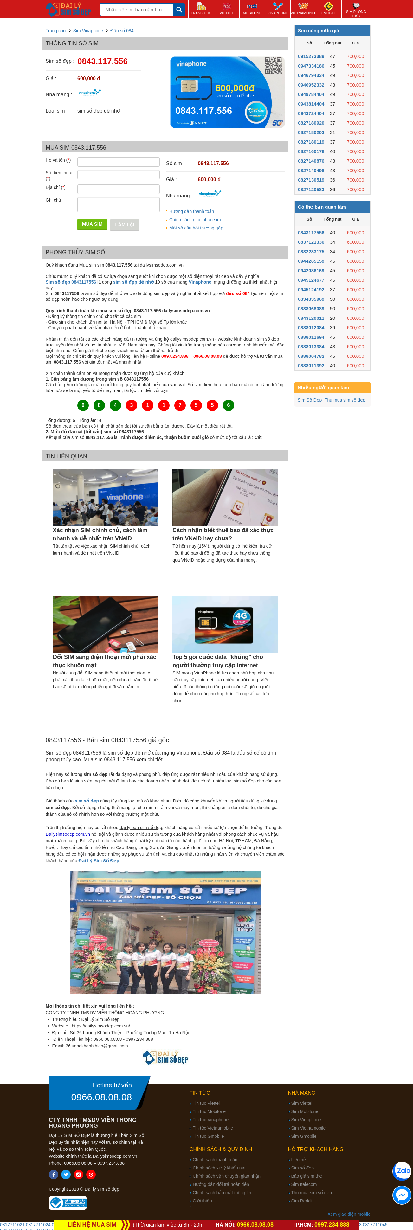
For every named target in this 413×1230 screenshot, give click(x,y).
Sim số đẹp (302, 1167)
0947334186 (311, 65)
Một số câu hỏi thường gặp (196, 227)
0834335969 (311, 299)
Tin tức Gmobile (208, 1136)
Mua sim (92, 224)
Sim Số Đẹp (310, 399)
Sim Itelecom (304, 1184)
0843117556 (311, 232)
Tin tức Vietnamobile (213, 1127)
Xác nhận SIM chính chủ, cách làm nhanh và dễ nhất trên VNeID (100, 534)
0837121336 (311, 242)
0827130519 (311, 180)
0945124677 (311, 280)
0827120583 (311, 189)
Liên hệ (298, 1159)
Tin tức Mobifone (209, 1111)
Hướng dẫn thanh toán (191, 211)
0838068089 (311, 308)
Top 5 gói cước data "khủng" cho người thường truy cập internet (217, 661)
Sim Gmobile (304, 1136)
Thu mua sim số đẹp (345, 399)
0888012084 (311, 327)
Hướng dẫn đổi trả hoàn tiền (221, 1184)
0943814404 (311, 103)
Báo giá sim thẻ (306, 1176)
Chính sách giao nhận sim (195, 219)
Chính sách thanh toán (215, 1159)
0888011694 (311, 337)
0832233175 (311, 251)
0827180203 (311, 132)
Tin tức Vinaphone (211, 1119)
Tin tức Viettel (206, 1103)
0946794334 (311, 75)
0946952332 (311, 84)
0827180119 (311, 142)
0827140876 (311, 161)
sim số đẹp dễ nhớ (133, 282)
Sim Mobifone (305, 1111)
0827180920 (311, 123)
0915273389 (311, 56)
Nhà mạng (302, 1093)
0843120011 (311, 318)
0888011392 (311, 365)
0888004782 (311, 356)
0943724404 (311, 113)
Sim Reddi (301, 1200)
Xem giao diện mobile (349, 1214)
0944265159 (311, 261)
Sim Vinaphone (306, 1119)
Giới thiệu (202, 1200)
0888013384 (311, 346)
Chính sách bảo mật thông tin (222, 1192)
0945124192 (311, 289)
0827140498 (311, 170)
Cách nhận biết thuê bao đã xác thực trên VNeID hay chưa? (223, 534)
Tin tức (200, 1093)
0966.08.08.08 (101, 1097)
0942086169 (311, 270)
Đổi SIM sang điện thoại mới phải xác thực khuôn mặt (104, 661)
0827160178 (311, 151)
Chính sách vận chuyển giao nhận (227, 1176)
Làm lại (124, 224)
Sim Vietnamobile (308, 1127)
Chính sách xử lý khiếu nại (219, 1167)
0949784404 (311, 94)
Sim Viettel (302, 1103)
